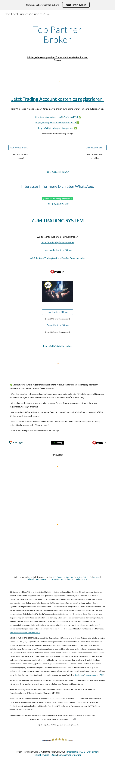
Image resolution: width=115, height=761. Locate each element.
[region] (57, 5)
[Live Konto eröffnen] (20, 147)
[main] (57, 34)
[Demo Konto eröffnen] (95, 147)
